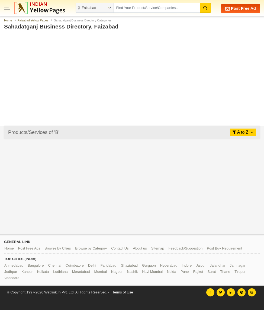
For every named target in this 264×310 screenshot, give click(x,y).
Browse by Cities (57, 248)
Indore (187, 265)
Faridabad (109, 265)
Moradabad (81, 272)
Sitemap (157, 248)
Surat (211, 272)
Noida (171, 272)
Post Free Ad (240, 8)
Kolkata (43, 272)
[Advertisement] (132, 64)
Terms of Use (122, 292)
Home (8, 20)
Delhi (92, 265)
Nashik (132, 272)
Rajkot (198, 272)
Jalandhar (218, 265)
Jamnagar (238, 265)
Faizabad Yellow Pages (33, 20)
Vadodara (11, 278)
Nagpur (117, 272)
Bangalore (36, 265)
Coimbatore (75, 265)
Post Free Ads (29, 248)
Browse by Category (91, 248)
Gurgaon (149, 265)
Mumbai (100, 272)
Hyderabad (169, 265)
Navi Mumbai (152, 272)
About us (140, 248)
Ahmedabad (13, 265)
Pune (185, 272)
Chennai (54, 265)
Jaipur (200, 265)
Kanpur (27, 272)
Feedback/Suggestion (186, 248)
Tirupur (240, 272)
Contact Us (119, 248)
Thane (225, 272)
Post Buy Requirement (224, 248)
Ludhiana (60, 272)
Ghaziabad (129, 265)
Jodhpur (10, 272)
